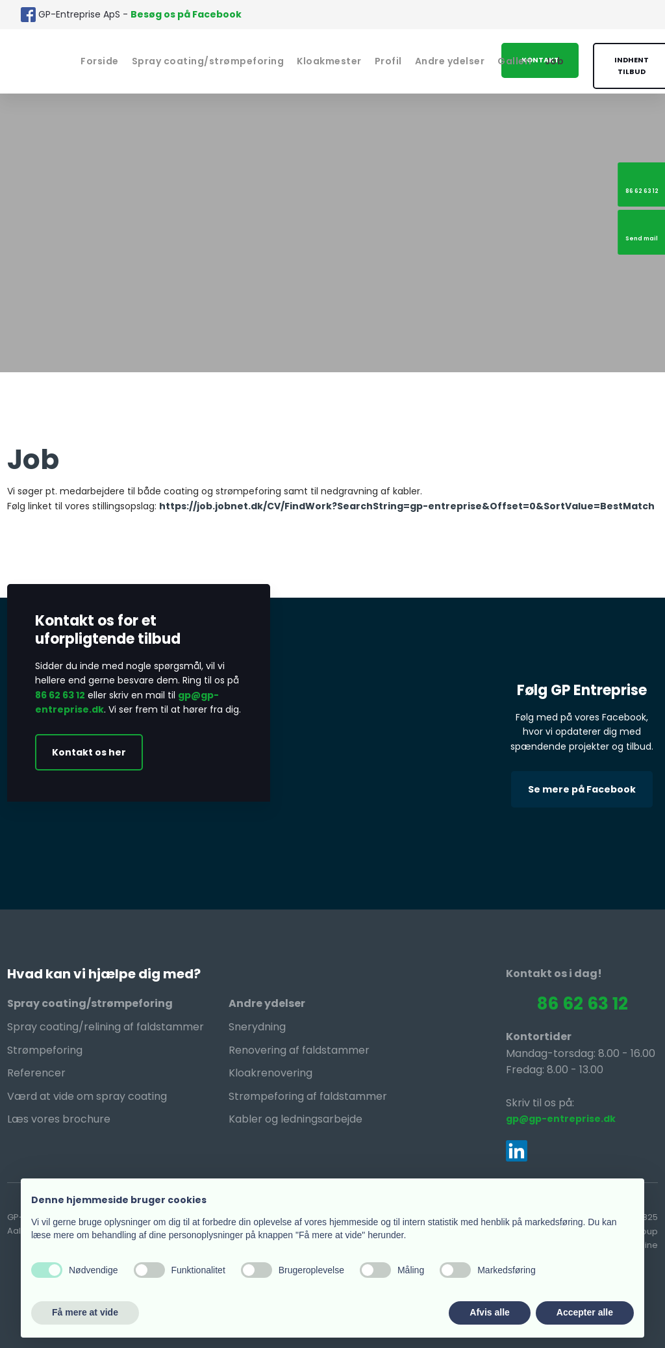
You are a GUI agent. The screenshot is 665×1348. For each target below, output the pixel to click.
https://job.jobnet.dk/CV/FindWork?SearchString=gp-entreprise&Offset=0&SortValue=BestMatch (407, 506)
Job (554, 61)
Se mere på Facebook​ (582, 789)
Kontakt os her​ (89, 752)
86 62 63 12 (60, 695)
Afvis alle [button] (489, 1312)
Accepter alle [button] (585, 1312)
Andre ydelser (450, 61)
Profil (388, 61)
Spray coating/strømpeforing (208, 61)
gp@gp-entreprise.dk (561, 1118)
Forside (100, 61)
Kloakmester (329, 61)
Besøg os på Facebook (186, 14)
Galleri (514, 61)
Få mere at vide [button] (85, 1312)
